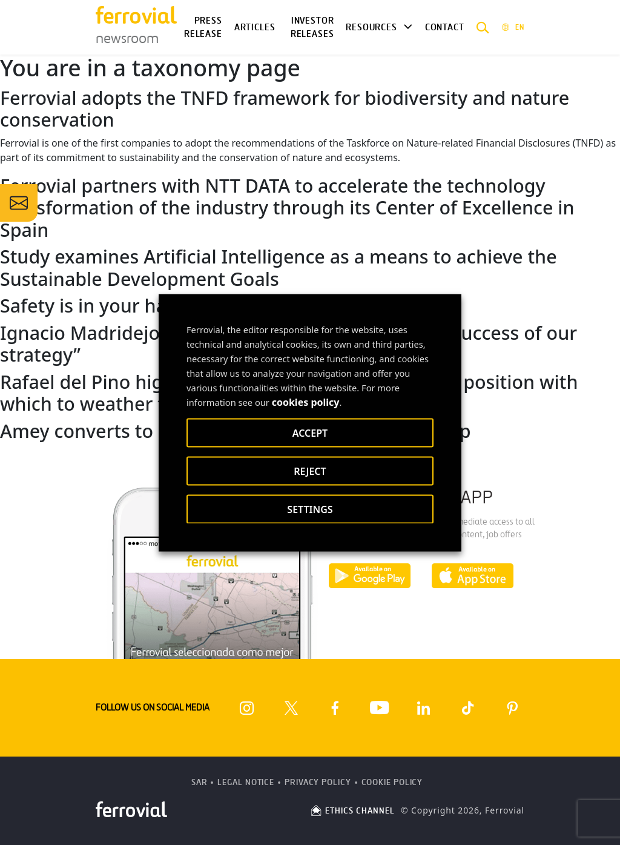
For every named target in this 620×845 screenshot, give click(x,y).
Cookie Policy (392, 782)
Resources (371, 27)
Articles (254, 27)
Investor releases (312, 27)
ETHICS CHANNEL (352, 811)
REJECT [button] (310, 470)
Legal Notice (245, 782)
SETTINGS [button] (309, 508)
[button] (483, 27)
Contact (444, 27)
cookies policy (306, 401)
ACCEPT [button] (310, 432)
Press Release (203, 27)
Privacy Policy (318, 782)
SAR (199, 782)
